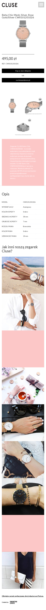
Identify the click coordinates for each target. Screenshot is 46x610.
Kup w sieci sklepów (23, 71)
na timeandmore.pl (23, 80)
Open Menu (41, 4)
